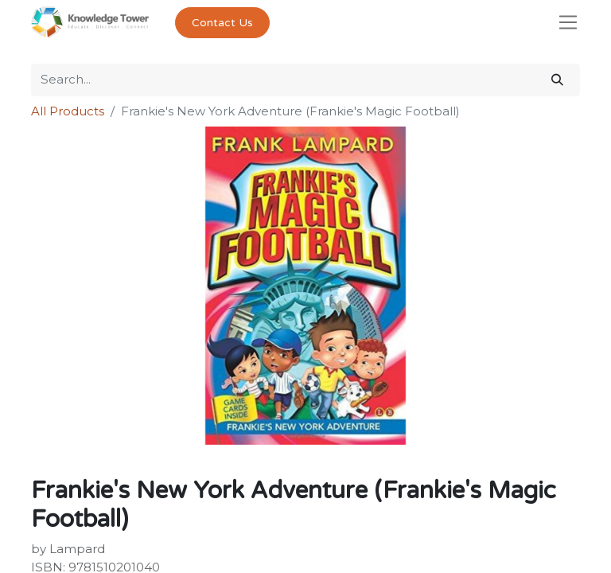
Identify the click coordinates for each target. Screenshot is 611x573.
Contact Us (222, 22)
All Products (67, 111)
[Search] (557, 80)
